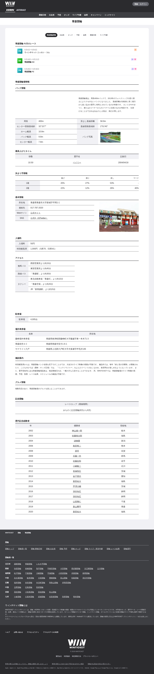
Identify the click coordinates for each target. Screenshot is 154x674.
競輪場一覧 (22, 549)
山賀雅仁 (77, 502)
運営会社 (59, 656)
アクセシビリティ (33, 632)
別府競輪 (65, 597)
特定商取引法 (76, 656)
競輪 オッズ (76, 549)
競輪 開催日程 (36, 549)
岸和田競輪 (66, 583)
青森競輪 (28, 564)
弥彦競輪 (17, 569)
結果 (86, 15)
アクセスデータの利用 (50, 632)
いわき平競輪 (41, 564)
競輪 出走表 (51, 549)
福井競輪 (17, 583)
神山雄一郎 (77, 431)
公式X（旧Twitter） (39, 218)
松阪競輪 (75, 578)
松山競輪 (52, 592)
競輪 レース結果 (113, 549)
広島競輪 (28, 587)
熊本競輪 (76, 597)
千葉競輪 (28, 573)
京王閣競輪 (88, 569)
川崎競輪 (39, 573)
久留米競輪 (29, 597)
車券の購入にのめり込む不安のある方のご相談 (68, 664)
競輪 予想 (63, 549)
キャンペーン (96, 15)
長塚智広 (77, 471)
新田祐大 (77, 481)
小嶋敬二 (77, 466)
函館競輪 (17, 564)
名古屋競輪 (18, 578)
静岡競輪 (86, 573)
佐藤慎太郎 (77, 436)
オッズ (66, 15)
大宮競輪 (63, 569)
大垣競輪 (41, 578)
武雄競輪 (41, 597)
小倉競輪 (17, 597)
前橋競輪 (28, 569)
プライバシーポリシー (90, 656)
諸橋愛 (77, 441)
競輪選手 (127, 549)
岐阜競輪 (30, 578)
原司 (77, 451)
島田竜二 (77, 446)
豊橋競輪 (52, 578)
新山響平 (77, 507)
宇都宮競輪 (51, 569)
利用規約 (67, 656)
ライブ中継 (76, 15)
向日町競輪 (40, 583)
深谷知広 (77, 491)
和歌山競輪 (53, 583)
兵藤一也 (77, 456)
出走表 (51, 15)
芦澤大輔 (77, 486)
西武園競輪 (75, 569)
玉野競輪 (17, 587)
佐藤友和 (77, 461)
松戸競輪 (17, 573)
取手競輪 (39, 569)
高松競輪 (17, 592)
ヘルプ (7, 632)
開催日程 (42, 15)
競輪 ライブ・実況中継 (94, 549)
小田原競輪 (63, 573)
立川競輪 (100, 569)
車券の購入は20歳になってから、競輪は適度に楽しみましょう (26, 664)
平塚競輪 (50, 573)
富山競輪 (63, 578)
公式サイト (35, 213)
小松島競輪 (29, 592)
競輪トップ (9, 549)
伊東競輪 (75, 573)
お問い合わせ (18, 632)
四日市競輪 (87, 578)
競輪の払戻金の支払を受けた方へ (99, 664)
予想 (59, 15)
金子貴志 (77, 476)
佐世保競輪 (53, 597)
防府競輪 (39, 587)
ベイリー (77, 162)
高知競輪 (41, 592)
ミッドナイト (109, 15)
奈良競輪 (28, 583)
